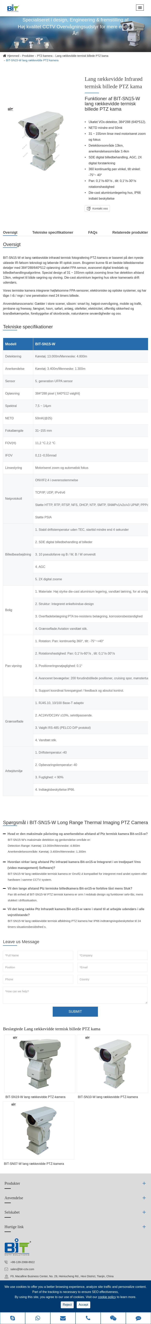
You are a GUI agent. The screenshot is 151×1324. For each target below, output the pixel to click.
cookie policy (107, 1297)
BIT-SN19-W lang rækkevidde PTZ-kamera (35, 1097)
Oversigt (10, 233)
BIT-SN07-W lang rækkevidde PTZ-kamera (34, 1163)
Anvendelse (14, 1198)
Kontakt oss (100, 208)
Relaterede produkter (130, 232)
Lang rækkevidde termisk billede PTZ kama (81, 55)
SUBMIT (75, 1012)
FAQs (92, 232)
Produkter (28, 55)
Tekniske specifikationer (52, 232)
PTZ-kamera (44, 55)
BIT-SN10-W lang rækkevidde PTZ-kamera (108, 1097)
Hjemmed (13, 55)
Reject (67, 1304)
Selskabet (12, 1212)
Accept (83, 1304)
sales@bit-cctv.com (22, 1269)
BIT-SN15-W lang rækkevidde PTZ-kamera (32, 60)
